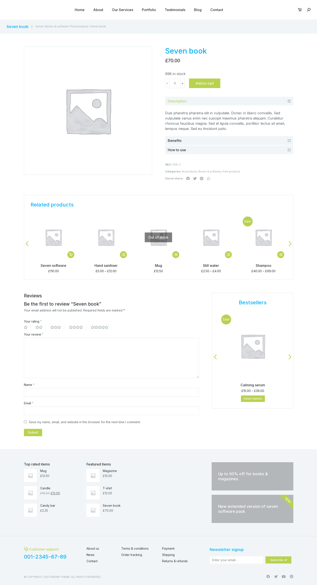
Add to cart (205, 83)
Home (39, 26)
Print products (79, 26)
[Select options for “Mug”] (175, 254)
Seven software (53, 265)
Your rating (33, 321)
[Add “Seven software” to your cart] (70, 254)
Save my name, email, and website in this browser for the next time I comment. (85, 422)
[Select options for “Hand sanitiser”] (123, 254)
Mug (158, 265)
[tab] (229, 101)
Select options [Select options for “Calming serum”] (253, 398)
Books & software (56, 26)
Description (177, 101)
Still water (211, 265)
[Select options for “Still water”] (228, 254)
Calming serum (253, 385)
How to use (177, 150)
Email (28, 403)
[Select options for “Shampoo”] (280, 254)
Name (29, 385)
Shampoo (263, 265)
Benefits (174, 140)
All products (189, 171)
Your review (33, 334)
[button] (188, 178)
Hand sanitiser (106, 265)
